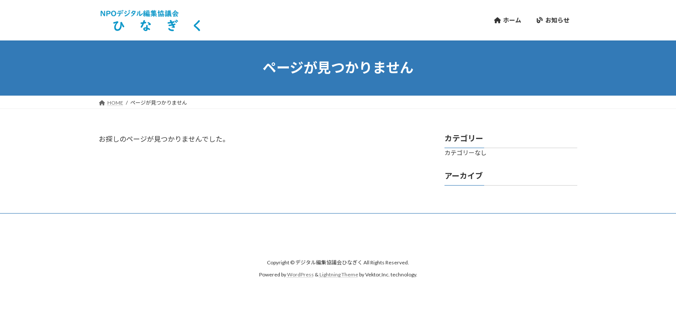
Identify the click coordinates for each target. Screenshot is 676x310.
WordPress (300, 274)
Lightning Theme (338, 274)
